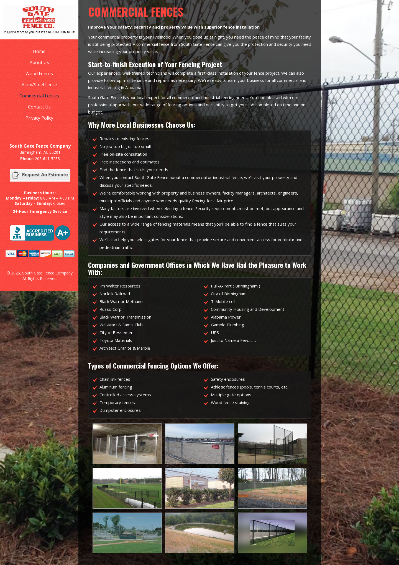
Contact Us (39, 107)
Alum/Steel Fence (39, 84)
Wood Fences (39, 73)
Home (39, 51)
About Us (39, 62)
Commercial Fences (39, 96)
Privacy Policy (39, 118)
